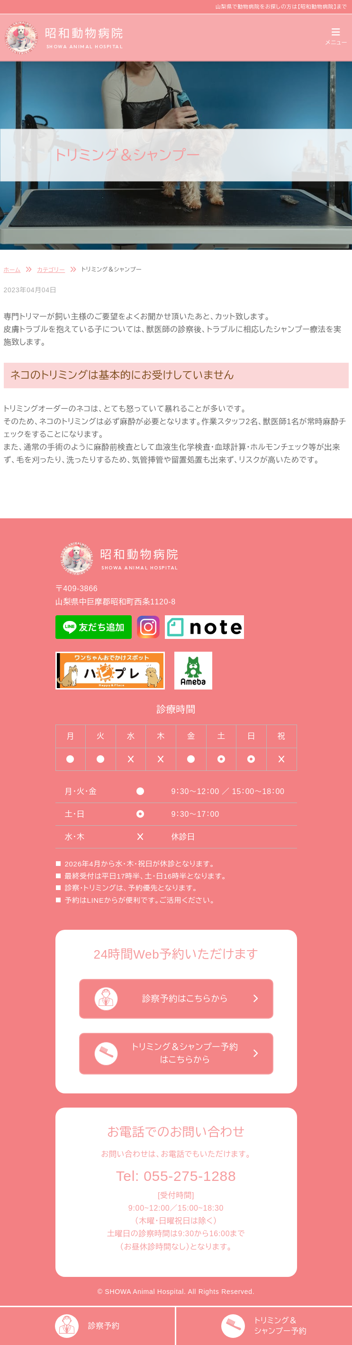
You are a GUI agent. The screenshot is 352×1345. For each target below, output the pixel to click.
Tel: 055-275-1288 (176, 1176)
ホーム (12, 270)
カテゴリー (51, 270)
